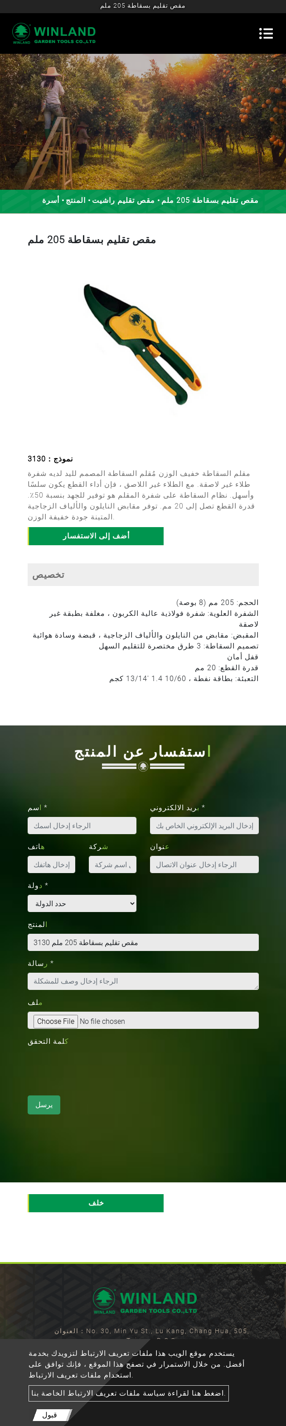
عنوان (160, 846)
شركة (98, 846)
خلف (96, 1203)
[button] (36, 351)
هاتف (36, 846)
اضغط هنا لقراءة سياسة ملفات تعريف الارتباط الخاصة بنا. (128, 1393)
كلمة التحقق (48, 1041)
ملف (35, 1002)
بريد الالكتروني (177, 807)
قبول (49, 1415)
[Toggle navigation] (266, 33)
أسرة (50, 200)
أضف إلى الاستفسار (96, 536)
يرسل (44, 1104)
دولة (38, 885)
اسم (38, 807)
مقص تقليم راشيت (123, 200)
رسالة (41, 963)
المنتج (76, 200)
